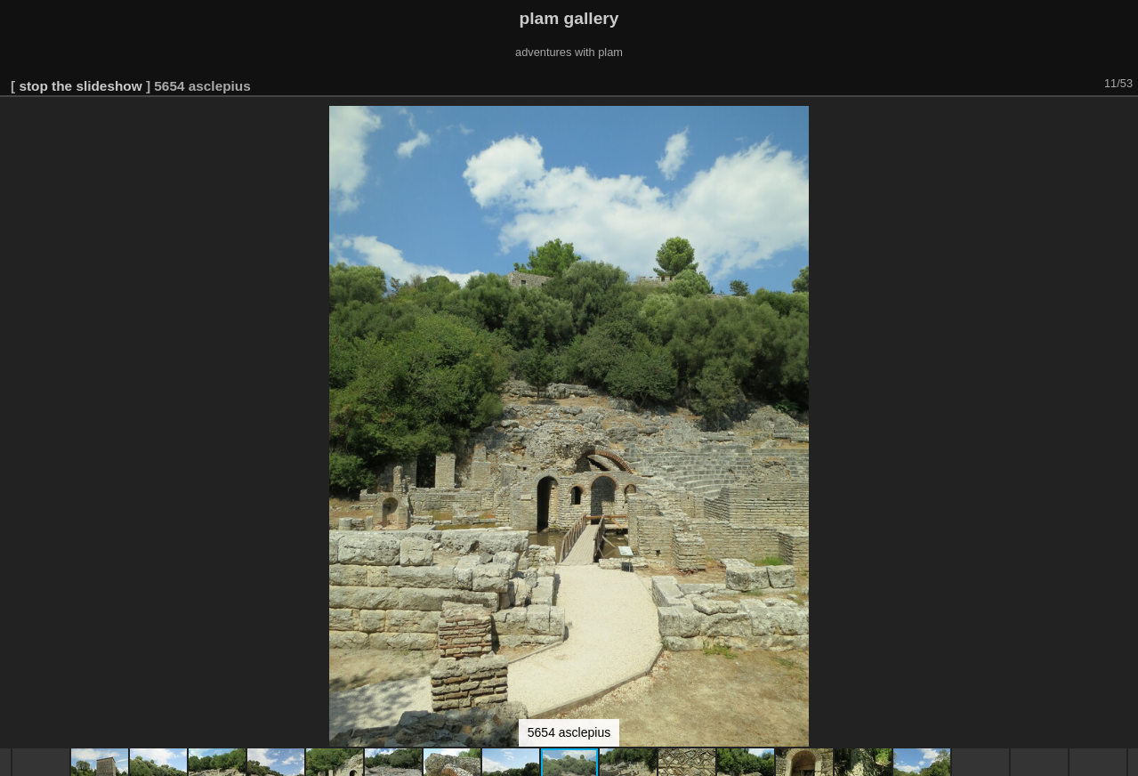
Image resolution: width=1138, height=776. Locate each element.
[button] (1122, 122)
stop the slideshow (80, 85)
